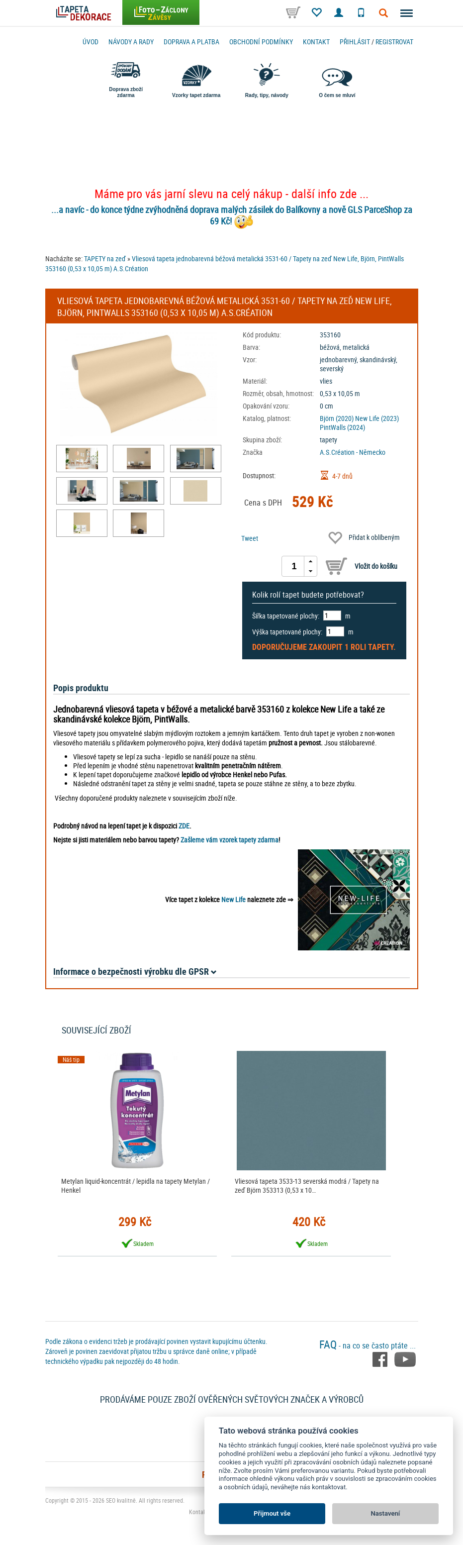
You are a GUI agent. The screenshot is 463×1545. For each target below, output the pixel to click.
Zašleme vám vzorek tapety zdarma (229, 839)
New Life (233, 899)
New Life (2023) (377, 418)
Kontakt (316, 41)
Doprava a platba (191, 41)
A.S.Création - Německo (352, 452)
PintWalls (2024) (342, 427)
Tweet (249, 538)
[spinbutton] (294, 566)
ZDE (184, 825)
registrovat (394, 41)
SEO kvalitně (121, 1500)
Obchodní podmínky (261, 41)
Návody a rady (131, 41)
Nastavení (385, 1513)
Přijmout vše (272, 1513)
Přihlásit (355, 41)
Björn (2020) (337, 418)
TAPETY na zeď (105, 258)
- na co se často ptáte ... (367, 1345)
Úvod (90, 41)
